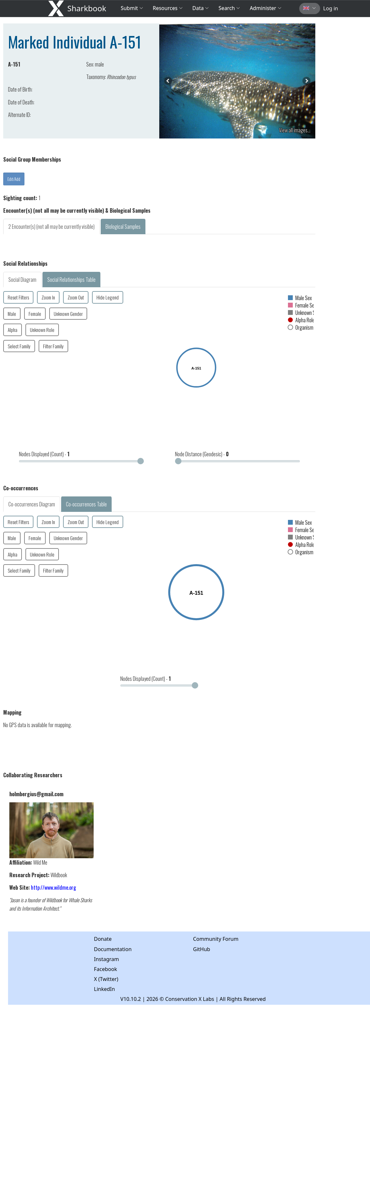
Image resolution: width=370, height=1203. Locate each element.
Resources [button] (168, 8)
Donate (103, 938)
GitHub (201, 949)
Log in (330, 8)
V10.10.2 (130, 999)
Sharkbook (86, 8)
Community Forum (215, 938)
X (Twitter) (106, 979)
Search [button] (229, 8)
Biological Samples (123, 226)
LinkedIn (104, 989)
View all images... (294, 130)
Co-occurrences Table (86, 504)
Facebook (105, 969)
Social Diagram (22, 279)
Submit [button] (132, 8)
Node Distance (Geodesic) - (202, 454)
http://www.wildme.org (53, 887)
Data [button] (200, 8)
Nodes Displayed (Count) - (44, 454)
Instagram (106, 959)
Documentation (113, 949)
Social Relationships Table (71, 279)
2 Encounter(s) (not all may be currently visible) (51, 226)
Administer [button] (265, 8)
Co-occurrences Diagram (31, 504)
